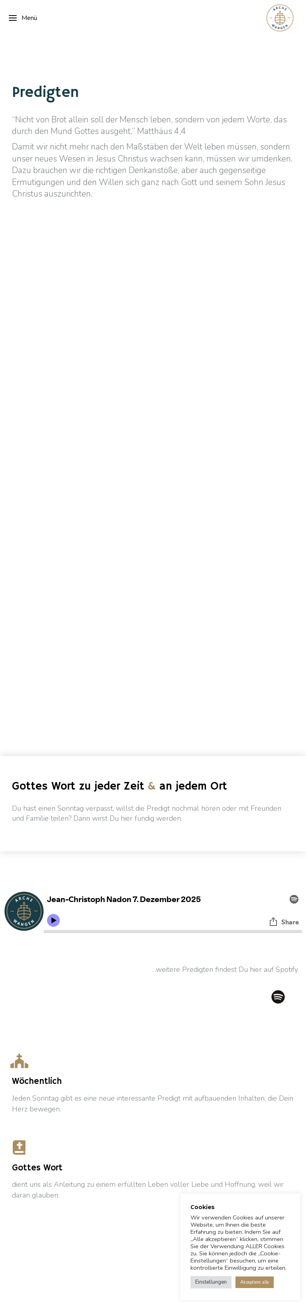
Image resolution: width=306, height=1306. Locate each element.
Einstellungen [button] (211, 1282)
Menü (22, 18)
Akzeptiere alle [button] (254, 1282)
